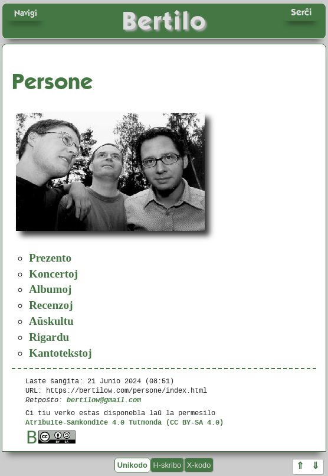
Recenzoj (51, 305)
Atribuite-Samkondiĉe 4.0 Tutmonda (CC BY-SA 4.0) (124, 422)
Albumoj (50, 289)
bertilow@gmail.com (104, 399)
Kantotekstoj (60, 353)
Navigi (25, 13)
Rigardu (49, 337)
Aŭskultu (51, 321)
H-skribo (167, 465)
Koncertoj (53, 274)
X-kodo (199, 465)
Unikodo (132, 465)
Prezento (50, 258)
